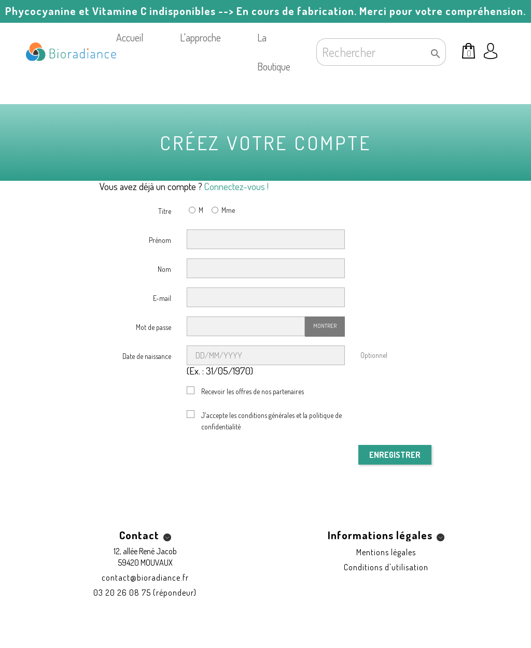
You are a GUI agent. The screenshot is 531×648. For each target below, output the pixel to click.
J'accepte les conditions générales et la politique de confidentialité (271, 421)
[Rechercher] (381, 52)
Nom (164, 269)
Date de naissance (146, 356)
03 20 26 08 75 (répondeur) (145, 592)
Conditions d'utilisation (386, 567)
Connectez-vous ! (236, 186)
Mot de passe (153, 327)
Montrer (325, 325)
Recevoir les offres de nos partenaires (252, 391)
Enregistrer (395, 455)
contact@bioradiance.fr (145, 577)
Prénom (160, 240)
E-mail (162, 298)
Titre (164, 211)
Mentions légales (386, 552)
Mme (222, 211)
